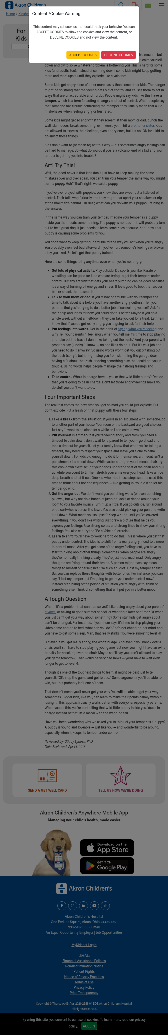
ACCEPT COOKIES (83, 55)
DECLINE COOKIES (118, 55)
